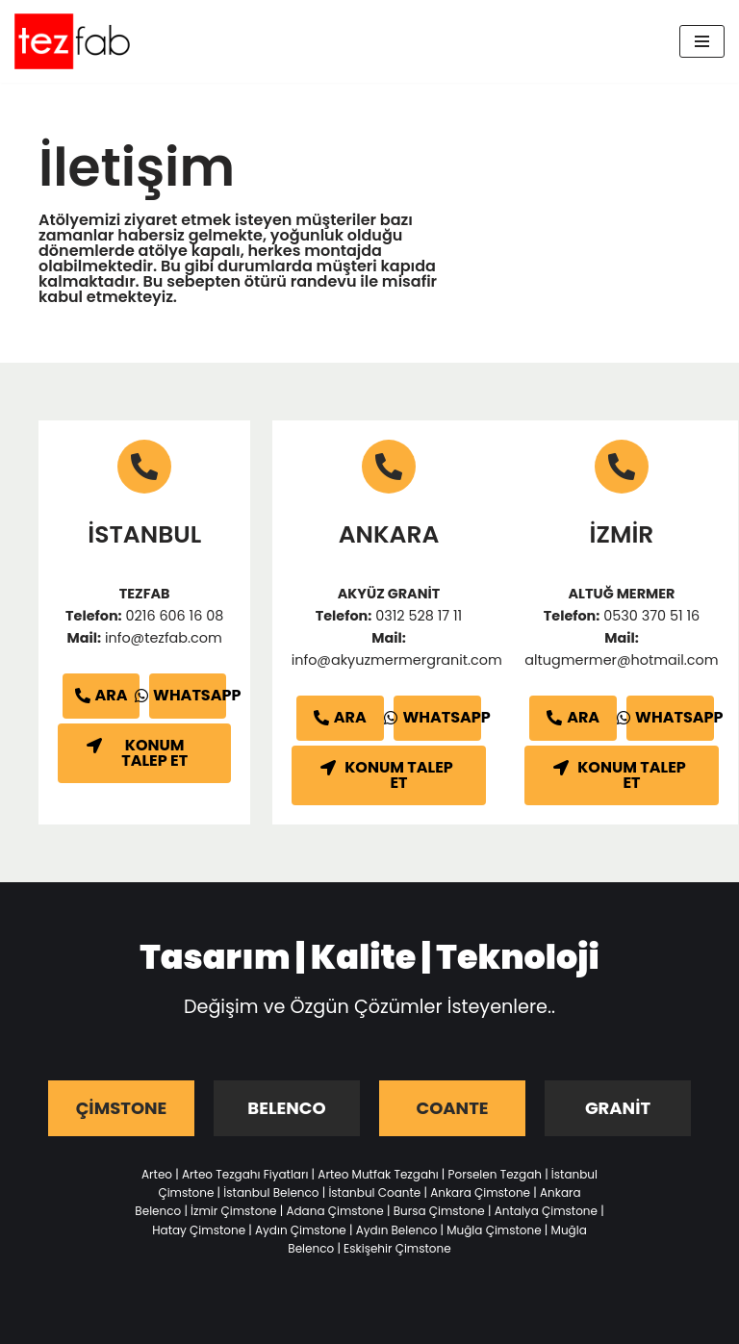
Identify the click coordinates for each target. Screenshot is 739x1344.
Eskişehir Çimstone (397, 1248)
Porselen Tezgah (495, 1174)
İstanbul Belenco (271, 1192)
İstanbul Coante (374, 1192)
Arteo (156, 1174)
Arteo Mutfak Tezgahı (378, 1174)
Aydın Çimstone (300, 1230)
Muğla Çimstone (493, 1230)
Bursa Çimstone (439, 1211)
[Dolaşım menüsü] (702, 41)
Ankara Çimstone (480, 1192)
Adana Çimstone (334, 1211)
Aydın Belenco (397, 1230)
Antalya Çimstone (546, 1211)
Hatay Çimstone (198, 1230)
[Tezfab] (72, 41)
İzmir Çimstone (233, 1211)
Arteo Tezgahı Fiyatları (245, 1174)
